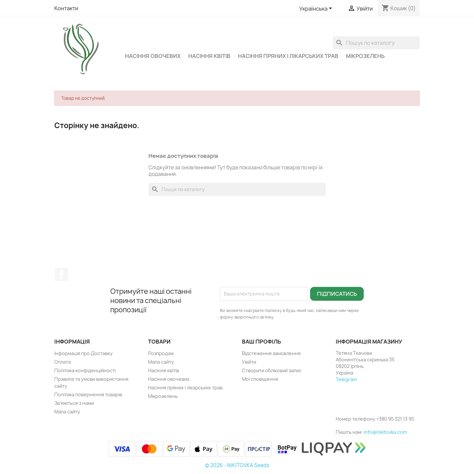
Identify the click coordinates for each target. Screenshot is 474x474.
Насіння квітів (209, 56)
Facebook (61, 274)
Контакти (66, 8)
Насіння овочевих (153, 56)
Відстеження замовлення (271, 353)
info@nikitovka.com (385, 432)
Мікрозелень (365, 56)
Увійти (249, 362)
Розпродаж (161, 353)
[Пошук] (376, 42)
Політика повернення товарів (88, 394)
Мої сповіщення (260, 379)
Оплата (62, 362)
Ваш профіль (261, 341)
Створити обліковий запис (272, 370)
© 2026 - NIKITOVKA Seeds (237, 465)
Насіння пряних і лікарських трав (288, 56)
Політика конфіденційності (85, 370)
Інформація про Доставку (83, 353)
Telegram (346, 379)
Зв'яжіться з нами (74, 403)
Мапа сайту (67, 411)
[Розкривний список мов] (316, 9)
